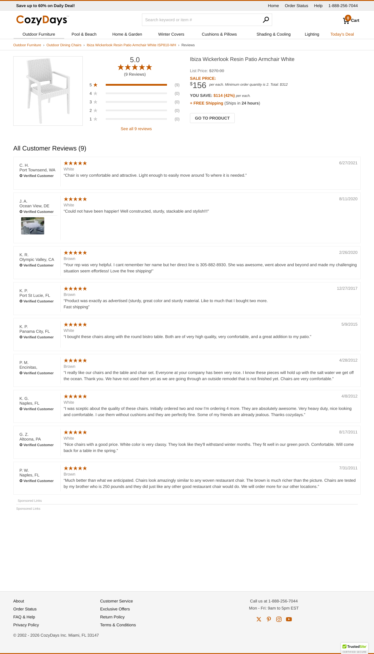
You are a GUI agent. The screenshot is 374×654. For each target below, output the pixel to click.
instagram (279, 619)
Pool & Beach (84, 34)
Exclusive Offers (115, 609)
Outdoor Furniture (39, 34)
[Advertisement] (187, 548)
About (18, 601)
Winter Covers (171, 34)
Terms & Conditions (118, 624)
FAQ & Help (24, 617)
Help (318, 5)
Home (273, 5)
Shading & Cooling (273, 34)
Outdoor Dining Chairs (64, 45)
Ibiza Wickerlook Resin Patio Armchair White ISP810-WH (131, 45)
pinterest (269, 619)
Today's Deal (342, 34)
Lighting (312, 34)
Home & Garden (127, 34)
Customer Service (116, 601)
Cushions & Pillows (219, 34)
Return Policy (112, 617)
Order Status (296, 5)
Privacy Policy (26, 624)
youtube (289, 619)
